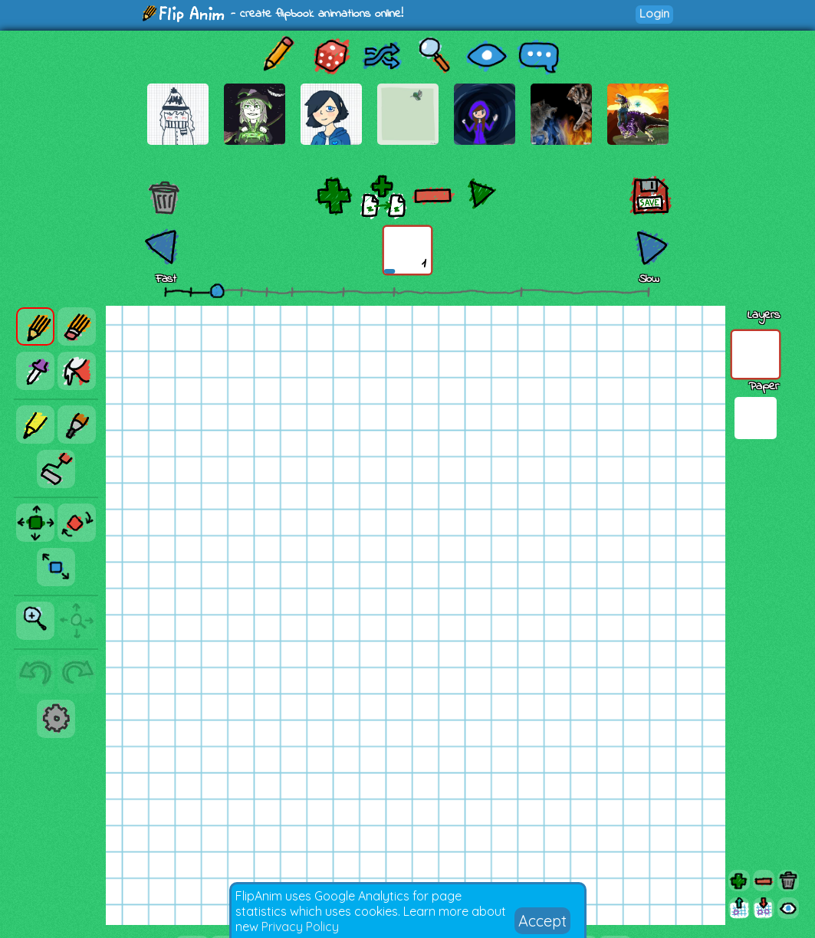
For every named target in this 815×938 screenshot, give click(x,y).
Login (654, 13)
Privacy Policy (300, 926)
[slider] (217, 290)
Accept (542, 920)
